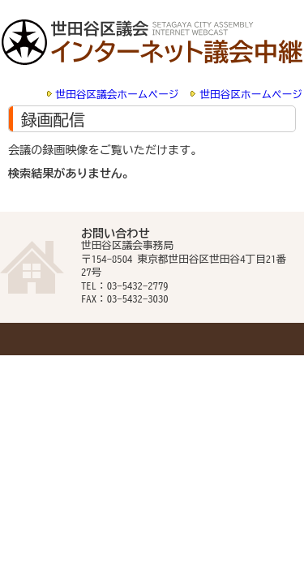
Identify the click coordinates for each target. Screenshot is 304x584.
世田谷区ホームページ (250, 94)
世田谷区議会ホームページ (117, 94)
